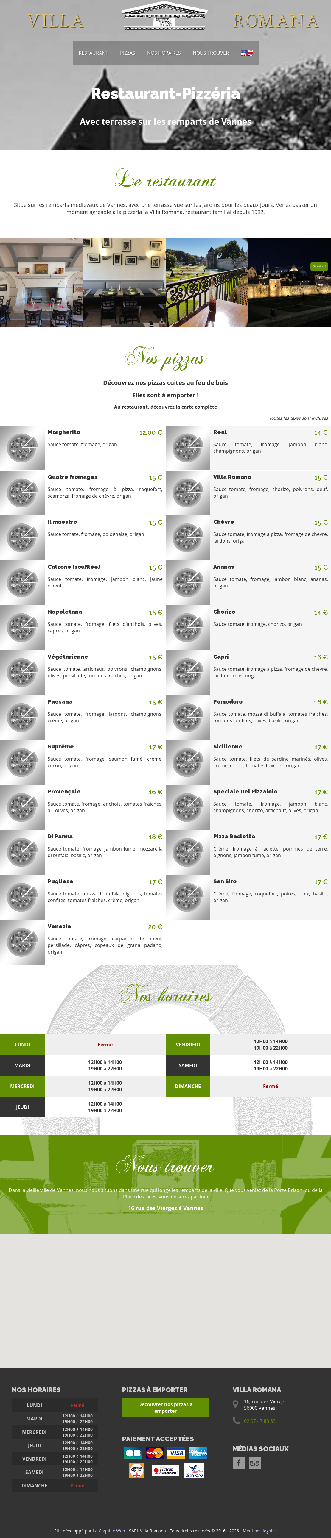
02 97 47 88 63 (260, 1421)
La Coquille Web (109, 1531)
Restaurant (93, 53)
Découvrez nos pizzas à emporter (165, 1407)
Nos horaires (164, 53)
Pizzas (127, 53)
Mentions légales (260, 1531)
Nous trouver (211, 53)
